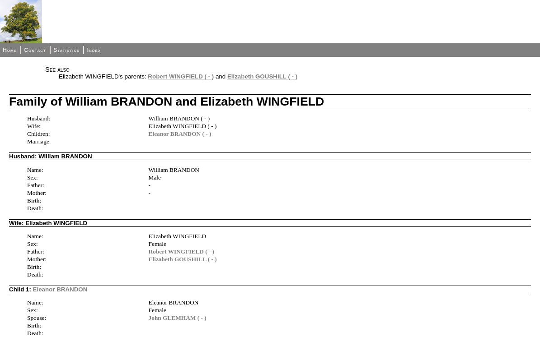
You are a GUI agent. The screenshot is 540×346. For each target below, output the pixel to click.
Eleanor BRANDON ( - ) (180, 133)
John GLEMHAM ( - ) (178, 317)
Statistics (66, 50)
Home (10, 50)
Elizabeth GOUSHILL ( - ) (262, 76)
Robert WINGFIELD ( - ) (181, 76)
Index (94, 50)
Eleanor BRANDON (60, 289)
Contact (35, 50)
